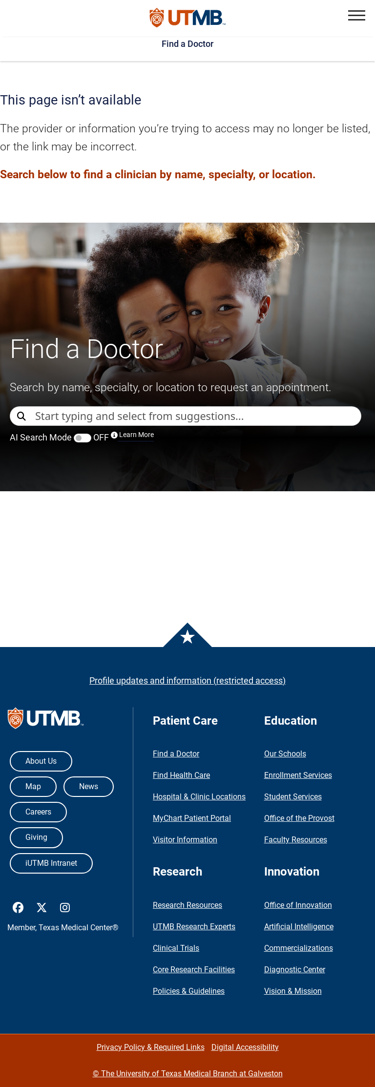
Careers (38, 811)
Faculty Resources (295, 839)
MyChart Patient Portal (192, 818)
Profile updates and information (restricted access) (187, 680)
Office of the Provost (299, 818)
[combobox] (198, 416)
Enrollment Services (298, 775)
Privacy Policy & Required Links (151, 1047)
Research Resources (187, 905)
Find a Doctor (187, 44)
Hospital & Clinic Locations (199, 796)
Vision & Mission (293, 991)
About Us (41, 761)
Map (33, 786)
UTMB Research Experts (194, 926)
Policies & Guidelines (189, 991)
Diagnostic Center (294, 969)
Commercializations (298, 948)
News (88, 786)
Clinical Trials (176, 948)
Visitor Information (185, 839)
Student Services (293, 796)
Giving (36, 837)
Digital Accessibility (245, 1047)
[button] (356, 15)
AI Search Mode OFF (82, 437)
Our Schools (285, 753)
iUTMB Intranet (51, 863)
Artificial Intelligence (298, 926)
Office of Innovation (298, 905)
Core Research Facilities (194, 969)
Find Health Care (181, 775)
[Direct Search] (22, 417)
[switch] (82, 438)
